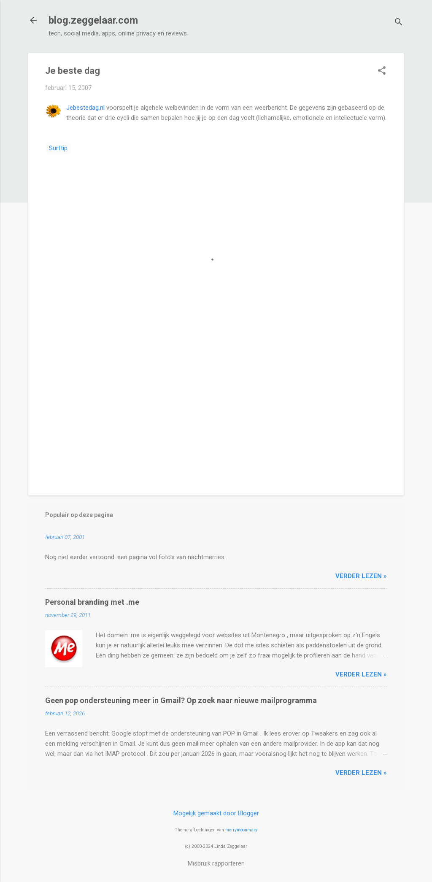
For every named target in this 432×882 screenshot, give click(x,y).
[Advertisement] (216, 417)
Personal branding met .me (92, 602)
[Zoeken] (399, 23)
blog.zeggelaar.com (93, 20)
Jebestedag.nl (85, 107)
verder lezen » (361, 576)
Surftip (58, 148)
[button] (382, 71)
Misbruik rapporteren (216, 863)
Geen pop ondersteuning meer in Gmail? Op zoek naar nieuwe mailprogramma (181, 700)
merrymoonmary (241, 830)
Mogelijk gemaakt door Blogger (216, 813)
